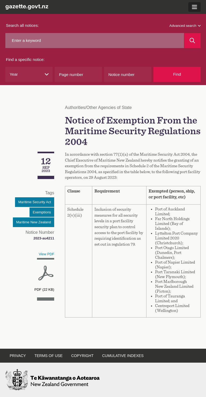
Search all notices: (22, 25)
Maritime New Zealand (33, 222)
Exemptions (42, 212)
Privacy (18, 356)
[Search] (192, 40)
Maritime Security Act (34, 202)
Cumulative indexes (123, 356)
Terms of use (48, 356)
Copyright (82, 356)
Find (177, 74)
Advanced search (185, 26)
